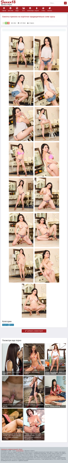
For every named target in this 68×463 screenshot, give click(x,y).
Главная (4, 9)
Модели (37, 9)
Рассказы (50, 9)
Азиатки (5, 325)
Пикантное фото (10, 3)
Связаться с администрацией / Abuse (11, 449)
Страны (43, 9)
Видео (17, 9)
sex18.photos (19, 450)
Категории (10, 9)
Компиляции (30, 9)
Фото (24, 9)
